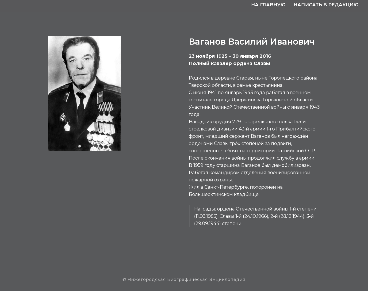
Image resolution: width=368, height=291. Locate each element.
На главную (268, 5)
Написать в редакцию (326, 5)
